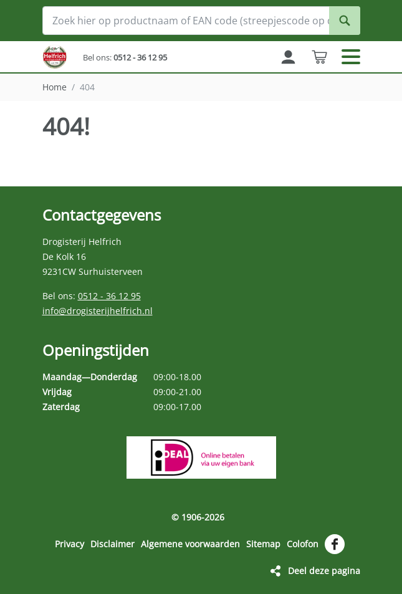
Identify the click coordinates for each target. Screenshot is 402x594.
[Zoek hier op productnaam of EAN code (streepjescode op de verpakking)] (201, 20)
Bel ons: (125, 57)
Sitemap (263, 544)
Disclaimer (112, 544)
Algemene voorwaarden (190, 544)
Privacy (69, 544)
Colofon (302, 544)
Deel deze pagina (324, 571)
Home (54, 87)
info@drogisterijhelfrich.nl (97, 311)
